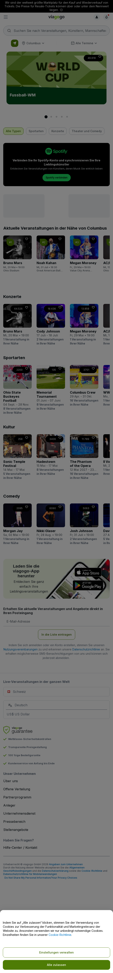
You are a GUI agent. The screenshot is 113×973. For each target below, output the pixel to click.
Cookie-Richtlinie (60, 934)
